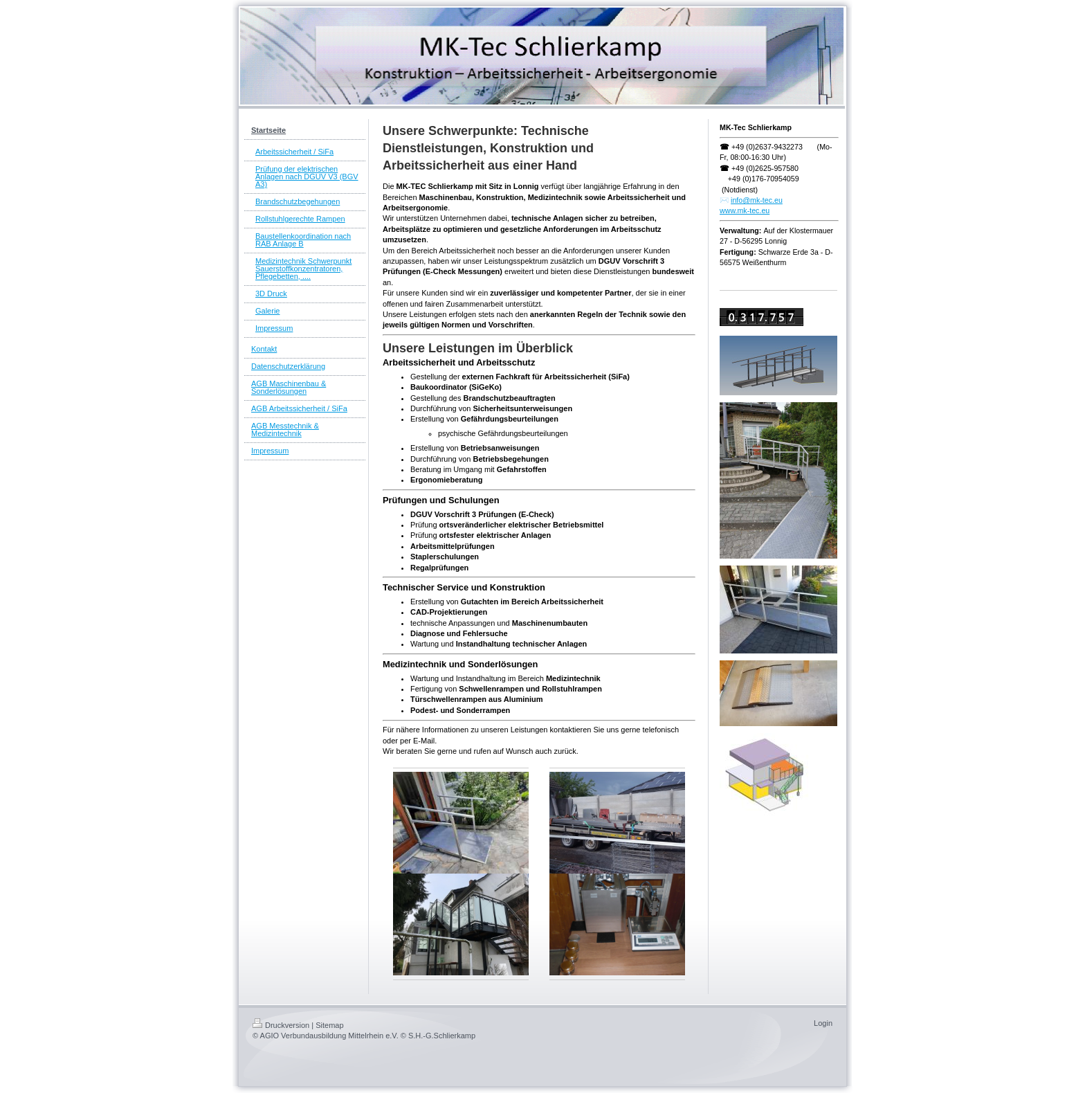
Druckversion (281, 1025)
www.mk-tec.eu (744, 210)
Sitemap (329, 1025)
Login (823, 1023)
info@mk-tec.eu (757, 200)
